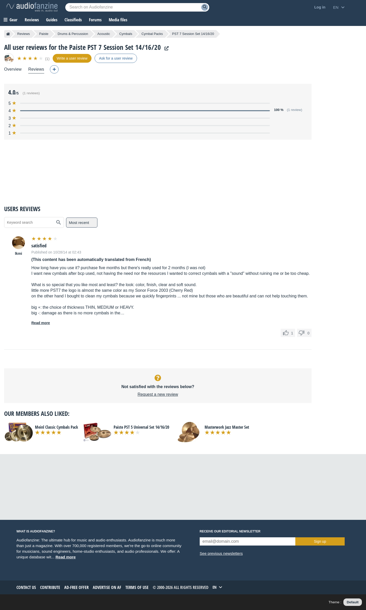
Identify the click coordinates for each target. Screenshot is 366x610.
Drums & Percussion (73, 34)
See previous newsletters (221, 553)
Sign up (320, 541)
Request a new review (158, 394)
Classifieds (73, 20)
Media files (118, 20)
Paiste (43, 34)
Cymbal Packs (152, 34)
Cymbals (125, 34)
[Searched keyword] (137, 7)
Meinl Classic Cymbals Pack (56, 427)
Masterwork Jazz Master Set (227, 427)
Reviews (32, 20)
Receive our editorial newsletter (230, 531)
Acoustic (103, 34)
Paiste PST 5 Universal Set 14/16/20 (141, 427)
